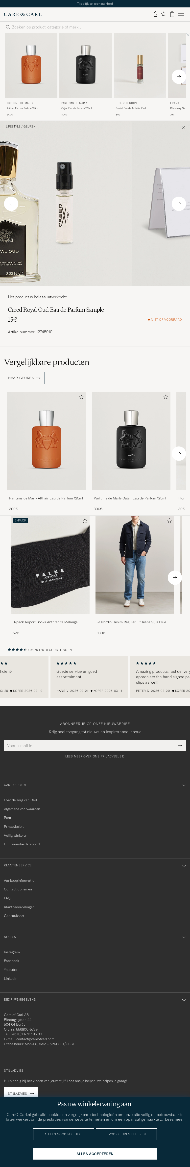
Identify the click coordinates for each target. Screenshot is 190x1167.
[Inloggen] (155, 14)
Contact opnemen (18, 889)
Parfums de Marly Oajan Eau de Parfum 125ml (130, 498)
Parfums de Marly (20, 103)
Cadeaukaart (14, 915)
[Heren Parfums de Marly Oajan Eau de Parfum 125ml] (85, 66)
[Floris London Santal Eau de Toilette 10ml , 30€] (140, 75)
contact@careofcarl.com (35, 1039)
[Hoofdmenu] (181, 14)
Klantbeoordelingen (19, 907)
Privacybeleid (14, 826)
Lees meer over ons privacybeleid (95, 756)
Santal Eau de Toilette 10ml (131, 108)
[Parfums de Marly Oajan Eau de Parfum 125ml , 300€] (85, 75)
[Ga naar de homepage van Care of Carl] (23, 14)
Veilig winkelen (15, 835)
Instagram (12, 952)
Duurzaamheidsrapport (22, 844)
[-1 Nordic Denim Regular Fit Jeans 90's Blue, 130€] (135, 575)
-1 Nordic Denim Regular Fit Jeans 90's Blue (131, 622)
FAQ (7, 898)
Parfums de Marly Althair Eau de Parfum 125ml (46, 498)
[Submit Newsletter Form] (180, 745)
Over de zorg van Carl (20, 800)
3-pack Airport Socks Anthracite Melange (45, 622)
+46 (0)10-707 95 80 (26, 1034)
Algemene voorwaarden (22, 809)
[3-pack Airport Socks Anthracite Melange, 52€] (50, 575)
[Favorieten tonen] (163, 14)
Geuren (30, 126)
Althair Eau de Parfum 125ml (23, 108)
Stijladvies (17, 1093)
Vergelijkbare (46, 362)
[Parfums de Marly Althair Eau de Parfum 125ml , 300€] (31, 75)
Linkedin (10, 978)
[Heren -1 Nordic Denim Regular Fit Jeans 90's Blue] (134, 565)
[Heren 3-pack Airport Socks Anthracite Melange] (50, 565)
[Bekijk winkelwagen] (172, 14)
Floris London (126, 103)
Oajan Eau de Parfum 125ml (76, 108)
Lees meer (174, 1119)
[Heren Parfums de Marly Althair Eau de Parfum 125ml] (31, 66)
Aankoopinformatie (19, 880)
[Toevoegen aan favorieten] (80, 398)
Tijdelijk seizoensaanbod (95, 3)
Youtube (10, 969)
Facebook (11, 961)
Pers (7, 817)
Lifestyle (13, 126)
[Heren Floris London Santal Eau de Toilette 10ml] (140, 66)
